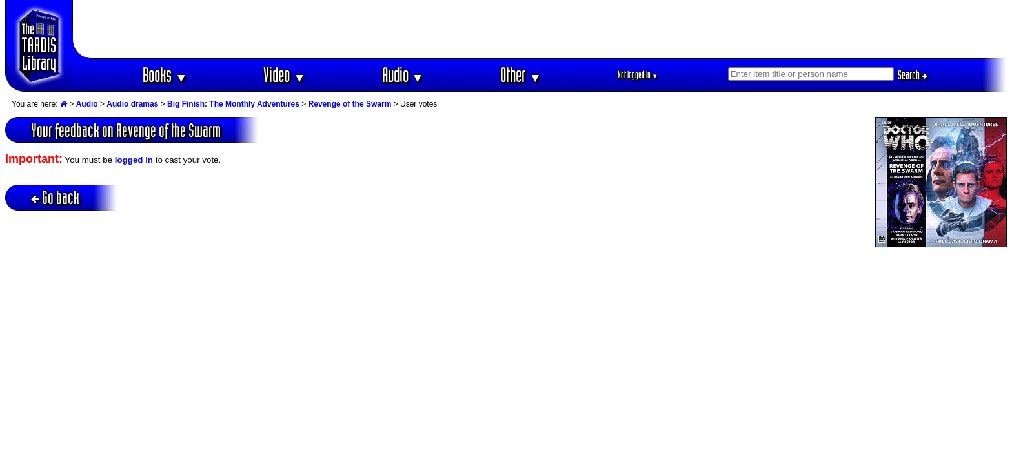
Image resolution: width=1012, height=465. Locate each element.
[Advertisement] (540, 29)
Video (284, 74)
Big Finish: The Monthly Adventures (233, 103)
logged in (134, 160)
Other (520, 74)
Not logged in (638, 74)
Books (165, 74)
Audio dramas (132, 103)
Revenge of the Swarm (350, 103)
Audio (403, 74)
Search (912, 75)
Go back (55, 197)
